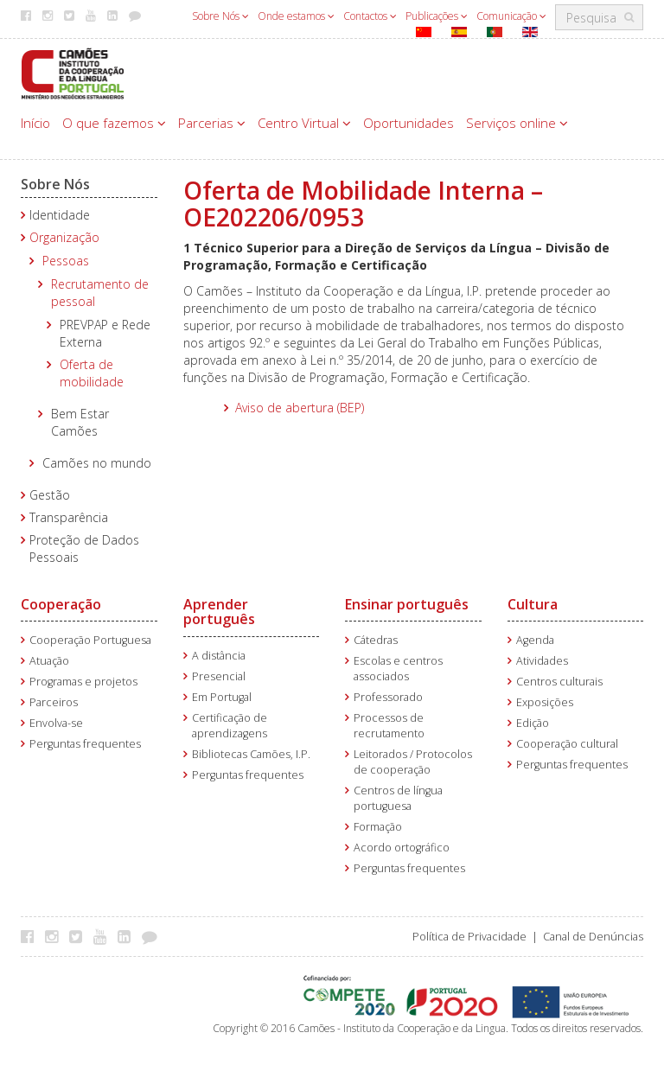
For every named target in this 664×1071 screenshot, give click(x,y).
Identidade (59, 215)
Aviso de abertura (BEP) (299, 407)
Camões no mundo (96, 463)
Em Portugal (222, 697)
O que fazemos (114, 122)
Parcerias (212, 122)
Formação (378, 826)
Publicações (436, 16)
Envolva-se (56, 723)
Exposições (544, 702)
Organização (64, 237)
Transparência (68, 517)
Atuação (49, 660)
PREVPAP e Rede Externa (105, 333)
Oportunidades (408, 122)
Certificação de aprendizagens (229, 726)
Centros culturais (559, 681)
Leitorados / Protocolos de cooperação (413, 762)
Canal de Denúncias (593, 936)
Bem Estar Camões (80, 422)
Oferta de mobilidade (92, 373)
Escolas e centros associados (398, 668)
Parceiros (53, 702)
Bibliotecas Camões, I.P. (251, 754)
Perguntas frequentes (85, 743)
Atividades (542, 660)
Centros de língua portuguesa (398, 798)
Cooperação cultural (567, 743)
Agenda (535, 640)
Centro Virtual (304, 122)
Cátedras (376, 640)
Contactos (370, 16)
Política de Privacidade (469, 936)
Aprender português (219, 612)
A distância (219, 655)
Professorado (388, 697)
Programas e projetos (83, 681)
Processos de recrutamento (389, 726)
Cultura (533, 604)
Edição (532, 723)
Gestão (49, 495)
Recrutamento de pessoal (100, 292)
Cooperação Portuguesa (90, 640)
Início (35, 122)
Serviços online (517, 122)
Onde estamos (296, 16)
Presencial (219, 676)
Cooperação (61, 604)
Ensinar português (407, 604)
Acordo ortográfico (402, 847)
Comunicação (511, 16)
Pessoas (65, 260)
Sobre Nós (220, 16)
